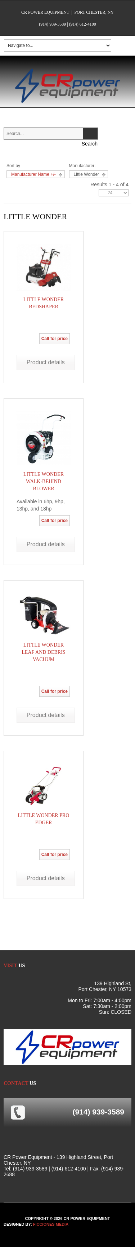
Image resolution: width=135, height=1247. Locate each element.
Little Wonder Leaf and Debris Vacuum (43, 652)
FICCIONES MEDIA (50, 1224)
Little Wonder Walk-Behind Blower (43, 481)
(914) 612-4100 (82, 24)
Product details (46, 362)
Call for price (54, 338)
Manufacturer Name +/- (33, 174)
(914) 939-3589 (52, 24)
